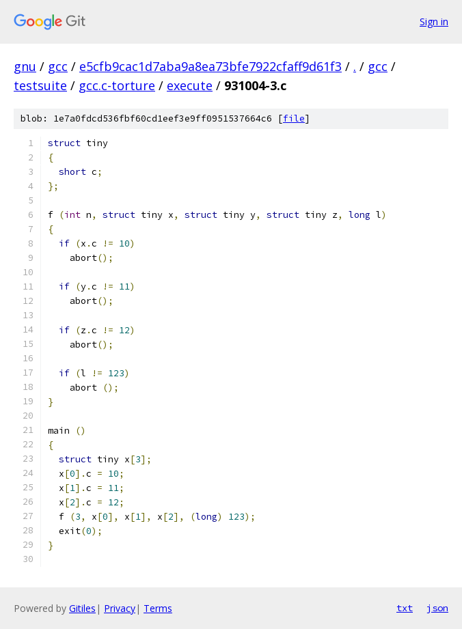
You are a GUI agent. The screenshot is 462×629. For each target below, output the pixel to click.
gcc (58, 66)
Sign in (434, 21)
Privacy (119, 608)
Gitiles (82, 608)
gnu (25, 66)
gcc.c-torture (117, 85)
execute (190, 85)
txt (404, 608)
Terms (158, 608)
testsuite (40, 85)
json (437, 608)
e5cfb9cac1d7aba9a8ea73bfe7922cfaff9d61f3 (210, 66)
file (294, 118)
